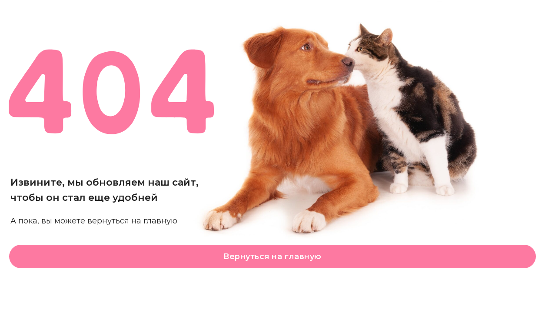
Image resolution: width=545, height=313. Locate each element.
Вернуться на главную (272, 256)
